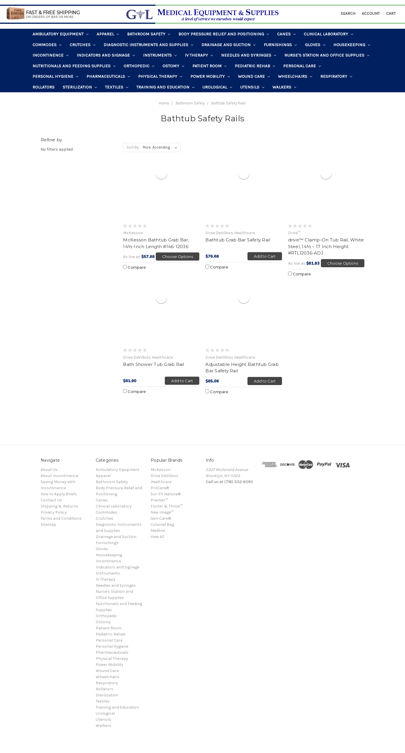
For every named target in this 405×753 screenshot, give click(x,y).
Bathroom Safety (148, 34)
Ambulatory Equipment (60, 34)
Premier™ (159, 500)
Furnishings (280, 44)
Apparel (108, 34)
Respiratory (336, 76)
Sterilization (80, 87)
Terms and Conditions (61, 518)
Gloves (315, 44)
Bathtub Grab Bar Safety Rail (237, 240)
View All (157, 536)
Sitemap (48, 524)
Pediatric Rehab (255, 65)
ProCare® (160, 487)
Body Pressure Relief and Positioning (223, 34)
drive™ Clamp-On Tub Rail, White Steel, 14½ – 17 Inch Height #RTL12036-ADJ (326, 246)
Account (371, 13)
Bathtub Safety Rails (228, 103)
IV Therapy (199, 55)
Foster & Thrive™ (166, 506)
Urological (217, 87)
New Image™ (162, 512)
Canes (286, 34)
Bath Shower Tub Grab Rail (153, 364)
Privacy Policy (54, 512)
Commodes (47, 44)
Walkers (284, 87)
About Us (49, 469)
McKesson (161, 469)
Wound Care (254, 76)
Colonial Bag (162, 524)
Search (348, 13)
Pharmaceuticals (108, 76)
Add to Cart (265, 256)
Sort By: (133, 147)
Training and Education (165, 87)
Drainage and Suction (228, 44)
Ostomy (173, 65)
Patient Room (209, 65)
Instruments (160, 55)
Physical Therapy (160, 76)
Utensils (252, 87)
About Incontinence (59, 475)
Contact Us (51, 500)
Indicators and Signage (106, 55)
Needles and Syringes (248, 55)
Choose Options (177, 256)
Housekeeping (351, 44)
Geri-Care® (161, 518)
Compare (134, 267)
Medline (158, 530)
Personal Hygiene (55, 76)
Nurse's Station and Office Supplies (326, 55)
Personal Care (302, 65)
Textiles (116, 87)
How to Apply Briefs (59, 494)
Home (164, 103)
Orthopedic (139, 65)
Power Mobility (210, 76)
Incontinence (50, 55)
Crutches (82, 44)
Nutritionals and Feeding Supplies (73, 65)
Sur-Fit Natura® (165, 494)
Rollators (43, 87)
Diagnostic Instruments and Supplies (148, 44)
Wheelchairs (295, 76)
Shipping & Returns (59, 506)
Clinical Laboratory (328, 34)
